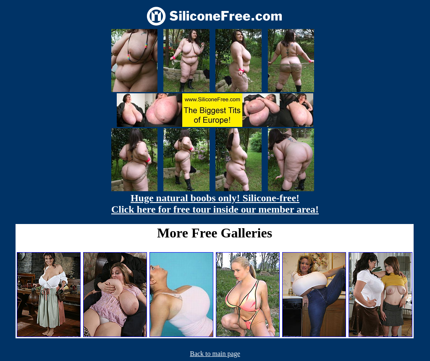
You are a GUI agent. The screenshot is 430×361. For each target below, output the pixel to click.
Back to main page (215, 353)
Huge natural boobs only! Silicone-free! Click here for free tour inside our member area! (215, 203)
